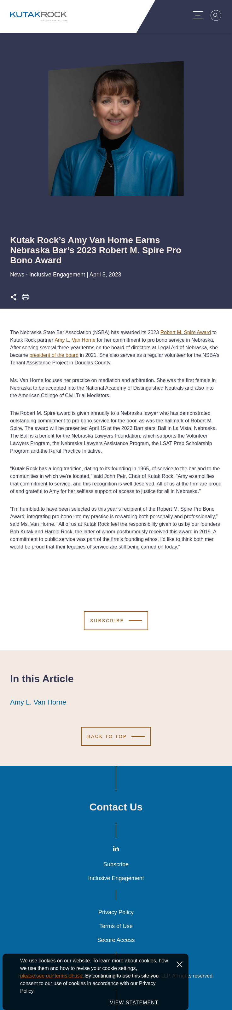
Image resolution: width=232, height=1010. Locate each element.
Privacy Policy (116, 912)
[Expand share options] (13, 299)
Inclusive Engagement (116, 878)
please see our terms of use (51, 975)
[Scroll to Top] (116, 736)
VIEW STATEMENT (134, 1002)
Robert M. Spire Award (185, 332)
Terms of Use (116, 926)
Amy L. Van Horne (75, 340)
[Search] (219, 16)
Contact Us (116, 807)
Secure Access (116, 940)
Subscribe (116, 864)
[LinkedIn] (116, 850)
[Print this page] (25, 299)
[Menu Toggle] (201, 15)
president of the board (53, 355)
